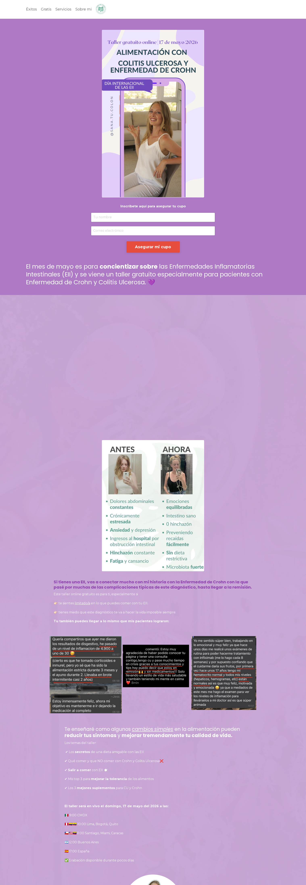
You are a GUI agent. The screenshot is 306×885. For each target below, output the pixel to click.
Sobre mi (83, 9)
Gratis (46, 9)
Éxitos (31, 9)
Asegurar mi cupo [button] (153, 246)
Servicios (63, 9)
